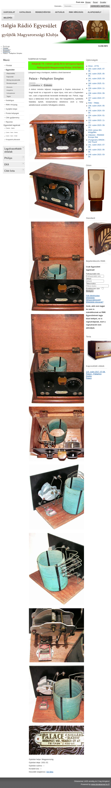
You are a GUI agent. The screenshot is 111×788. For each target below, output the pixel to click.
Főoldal (9, 65)
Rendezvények (43, 12)
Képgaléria (10, 90)
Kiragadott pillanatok (13, 139)
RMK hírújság (76, 12)
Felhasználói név (93, 274)
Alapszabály (94, 12)
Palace (89, 378)
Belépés (8, 18)
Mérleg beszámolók (13, 80)
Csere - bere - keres (12, 132)
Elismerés (9, 87)
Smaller (103, 2)
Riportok (9, 122)
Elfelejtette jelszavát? (94, 302)
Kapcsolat (9, 12)
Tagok (9, 96)
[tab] (23, 147)
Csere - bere (10, 128)
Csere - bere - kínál (11, 136)
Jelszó (88, 279)
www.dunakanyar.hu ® (100, 784)
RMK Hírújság (11, 105)
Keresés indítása (100, 6)
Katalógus (25, 12)
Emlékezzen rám (93, 288)
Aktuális (59, 12)
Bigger (88, 2)
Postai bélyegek (12, 113)
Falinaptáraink (11, 93)
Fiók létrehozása (93, 296)
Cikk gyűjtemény (12, 118)
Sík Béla (49, 772)
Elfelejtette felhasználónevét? (93, 299)
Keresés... (58, 6)
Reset (95, 2)
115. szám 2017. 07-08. (95, 372)
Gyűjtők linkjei (11, 109)
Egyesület (10, 70)
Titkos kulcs (91, 283)
